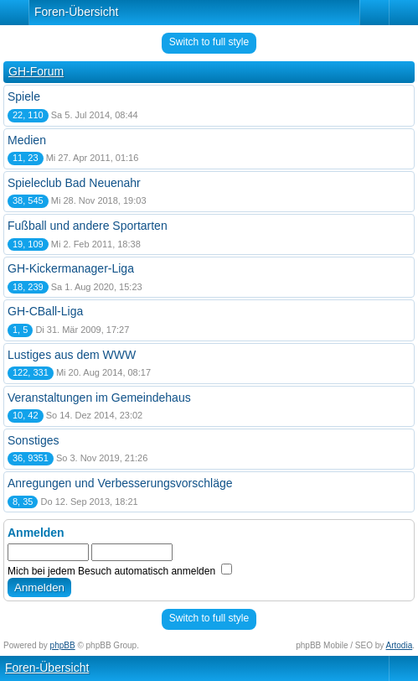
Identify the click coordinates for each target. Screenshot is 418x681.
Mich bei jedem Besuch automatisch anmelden (120, 571)
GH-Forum (36, 71)
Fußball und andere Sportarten (88, 225)
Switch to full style (209, 42)
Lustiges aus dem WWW (72, 354)
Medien (27, 140)
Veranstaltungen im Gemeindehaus (99, 397)
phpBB (62, 645)
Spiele (24, 96)
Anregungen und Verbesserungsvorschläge (120, 483)
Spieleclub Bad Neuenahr (74, 183)
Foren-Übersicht (76, 11)
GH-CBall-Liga (45, 311)
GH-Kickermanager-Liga (71, 268)
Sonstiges (33, 440)
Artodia (399, 645)
